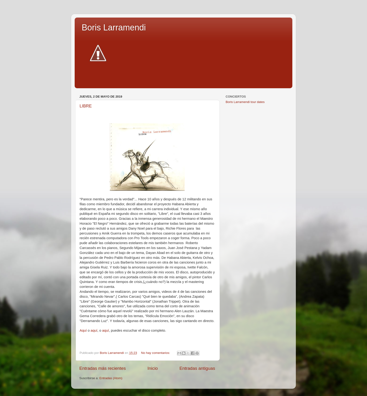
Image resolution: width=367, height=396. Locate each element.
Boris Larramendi (114, 27)
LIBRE (86, 106)
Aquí (83, 330)
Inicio (152, 368)
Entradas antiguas (197, 368)
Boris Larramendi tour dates (245, 102)
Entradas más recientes (102, 368)
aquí (94, 330)
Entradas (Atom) (110, 378)
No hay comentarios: (156, 353)
